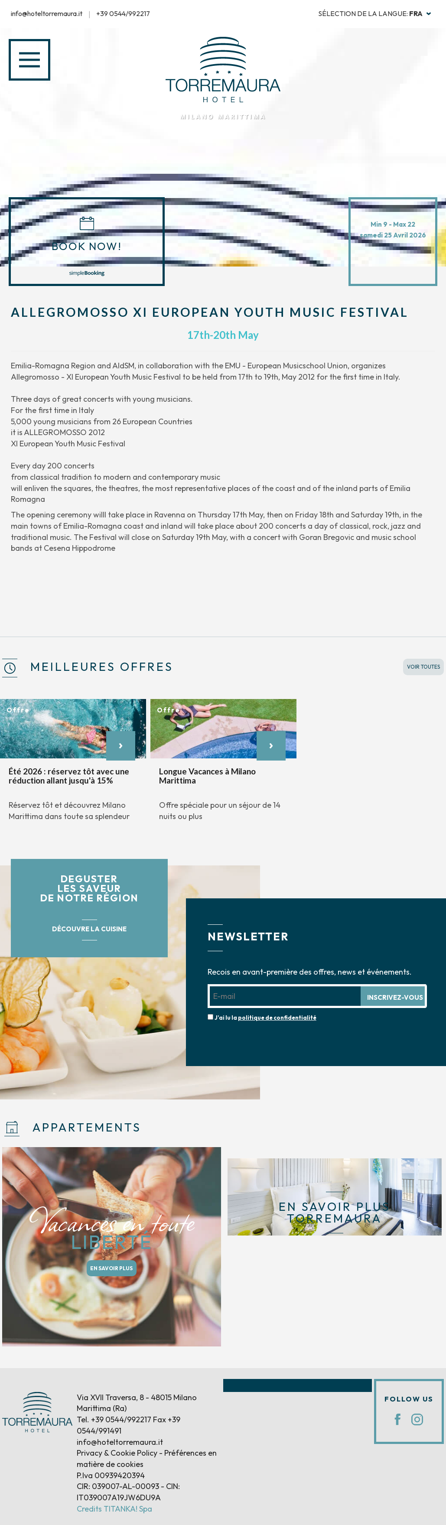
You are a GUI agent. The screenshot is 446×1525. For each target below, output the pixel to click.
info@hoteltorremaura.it (46, 13)
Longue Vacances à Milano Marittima (207, 775)
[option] (73, 764)
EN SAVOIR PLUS (111, 1268)
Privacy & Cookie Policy (117, 1453)
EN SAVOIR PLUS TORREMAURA (335, 1212)
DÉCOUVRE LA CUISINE (89, 929)
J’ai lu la (265, 1017)
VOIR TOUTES (423, 666)
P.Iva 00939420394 (111, 1475)
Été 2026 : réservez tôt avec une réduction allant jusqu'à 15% (69, 775)
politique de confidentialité (277, 1017)
